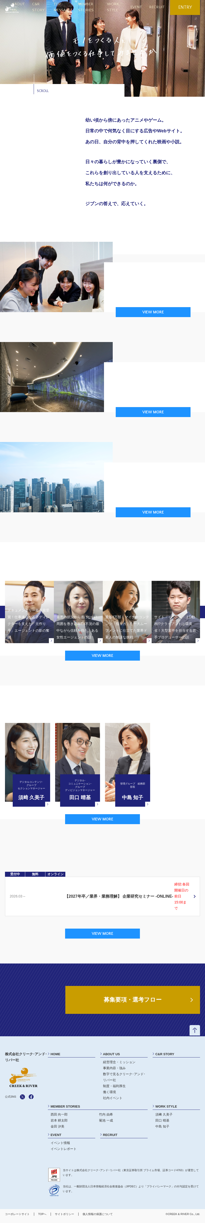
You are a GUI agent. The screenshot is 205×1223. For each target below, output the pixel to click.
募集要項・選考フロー (132, 1002)
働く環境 (109, 1095)
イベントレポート (64, 1151)
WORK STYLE (166, 1109)
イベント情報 (60, 1145)
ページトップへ (194, 1033)
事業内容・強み (114, 1071)
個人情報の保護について (98, 1217)
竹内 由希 (106, 1117)
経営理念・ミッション (119, 1065)
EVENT (140, 7)
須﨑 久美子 (164, 1117)
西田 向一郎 (59, 1117)
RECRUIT (158, 7)
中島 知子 (162, 1129)
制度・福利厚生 (114, 1089)
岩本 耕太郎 (59, 1123)
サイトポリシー (64, 1217)
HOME (55, 1057)
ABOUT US (111, 1057)
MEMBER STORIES (65, 1109)
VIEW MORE (153, 312)
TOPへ (42, 1217)
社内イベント (112, 1101)
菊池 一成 (106, 1123)
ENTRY (185, 7)
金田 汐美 (58, 1129)
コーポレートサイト (17, 1217)
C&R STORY (164, 1057)
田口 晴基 (162, 1123)
